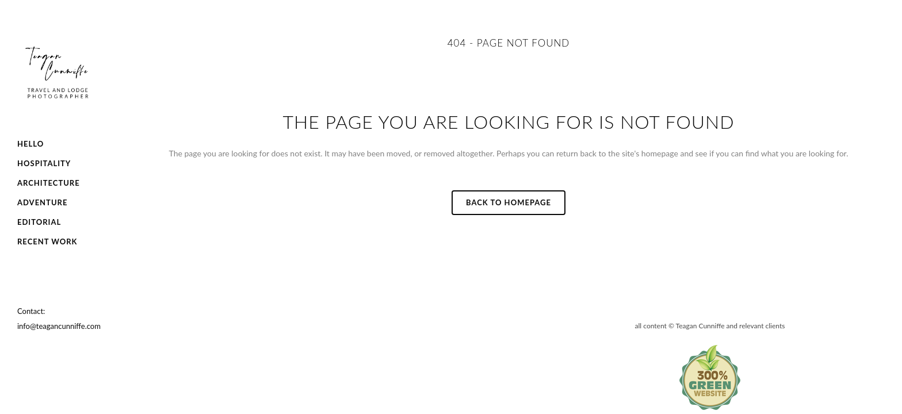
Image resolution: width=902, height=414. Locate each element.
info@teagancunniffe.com (59, 326)
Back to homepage (508, 202)
